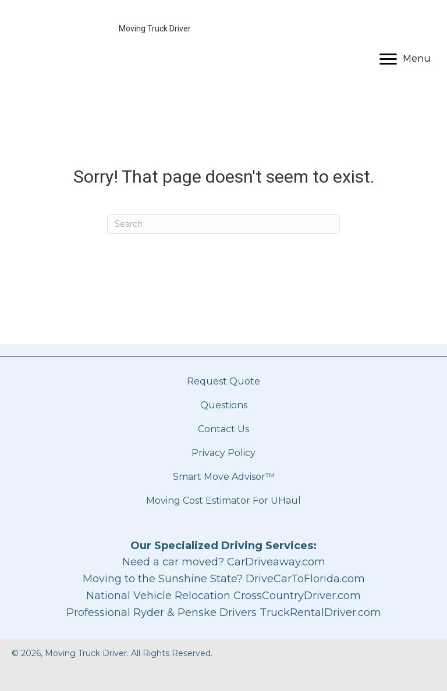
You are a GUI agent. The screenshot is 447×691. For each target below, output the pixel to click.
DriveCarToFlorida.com (305, 578)
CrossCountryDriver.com (297, 595)
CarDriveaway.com (276, 561)
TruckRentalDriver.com (320, 612)
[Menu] (405, 59)
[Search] (223, 224)
